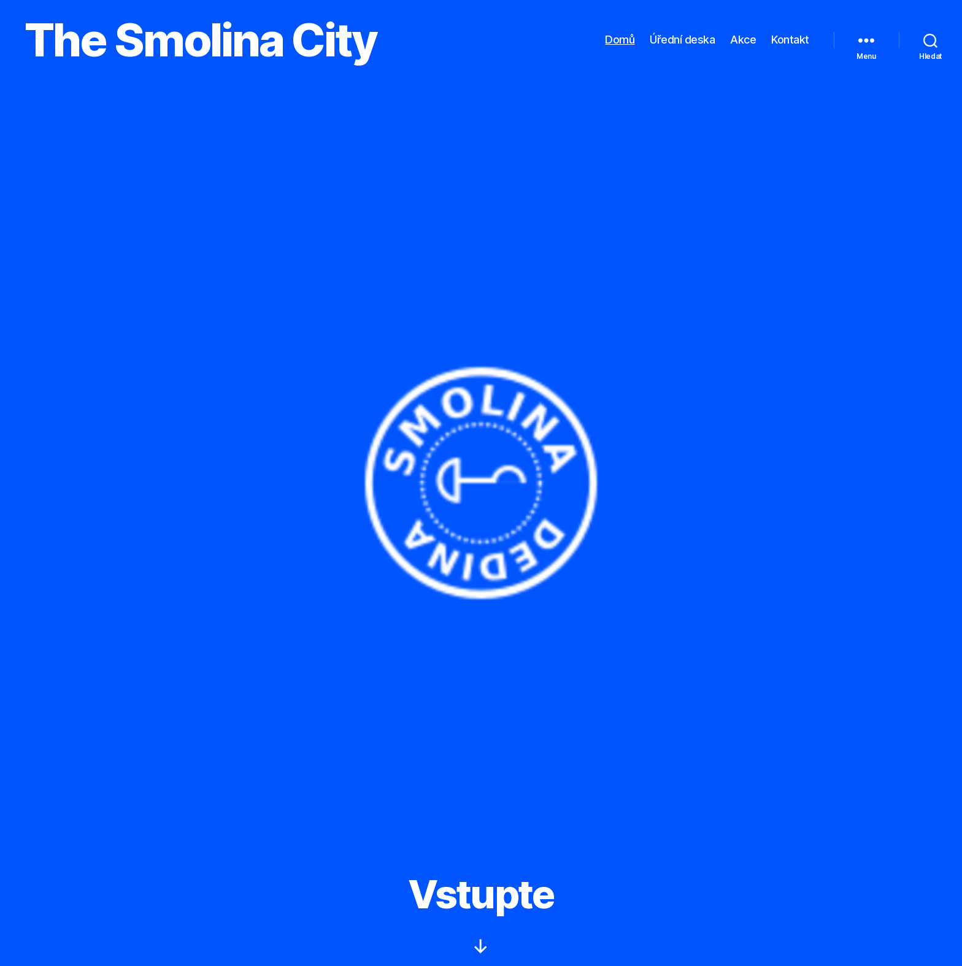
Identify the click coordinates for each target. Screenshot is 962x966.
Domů (619, 39)
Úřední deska (682, 39)
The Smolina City (201, 40)
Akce (743, 39)
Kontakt (790, 39)
